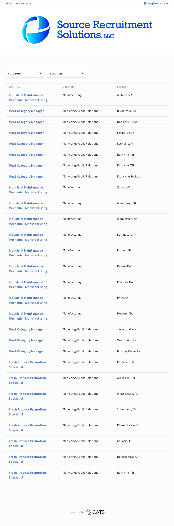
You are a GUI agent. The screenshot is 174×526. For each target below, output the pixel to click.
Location (67, 73)
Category (25, 73)
